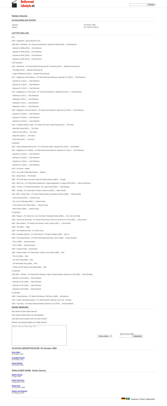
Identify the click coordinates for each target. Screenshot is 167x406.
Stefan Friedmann (18, 384)
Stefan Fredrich (17, 379)
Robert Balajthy (17, 367)
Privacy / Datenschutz (147, 403)
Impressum (135, 403)
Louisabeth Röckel (18, 362)
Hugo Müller (16, 356)
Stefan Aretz (16, 389)
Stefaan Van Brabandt (19, 395)
